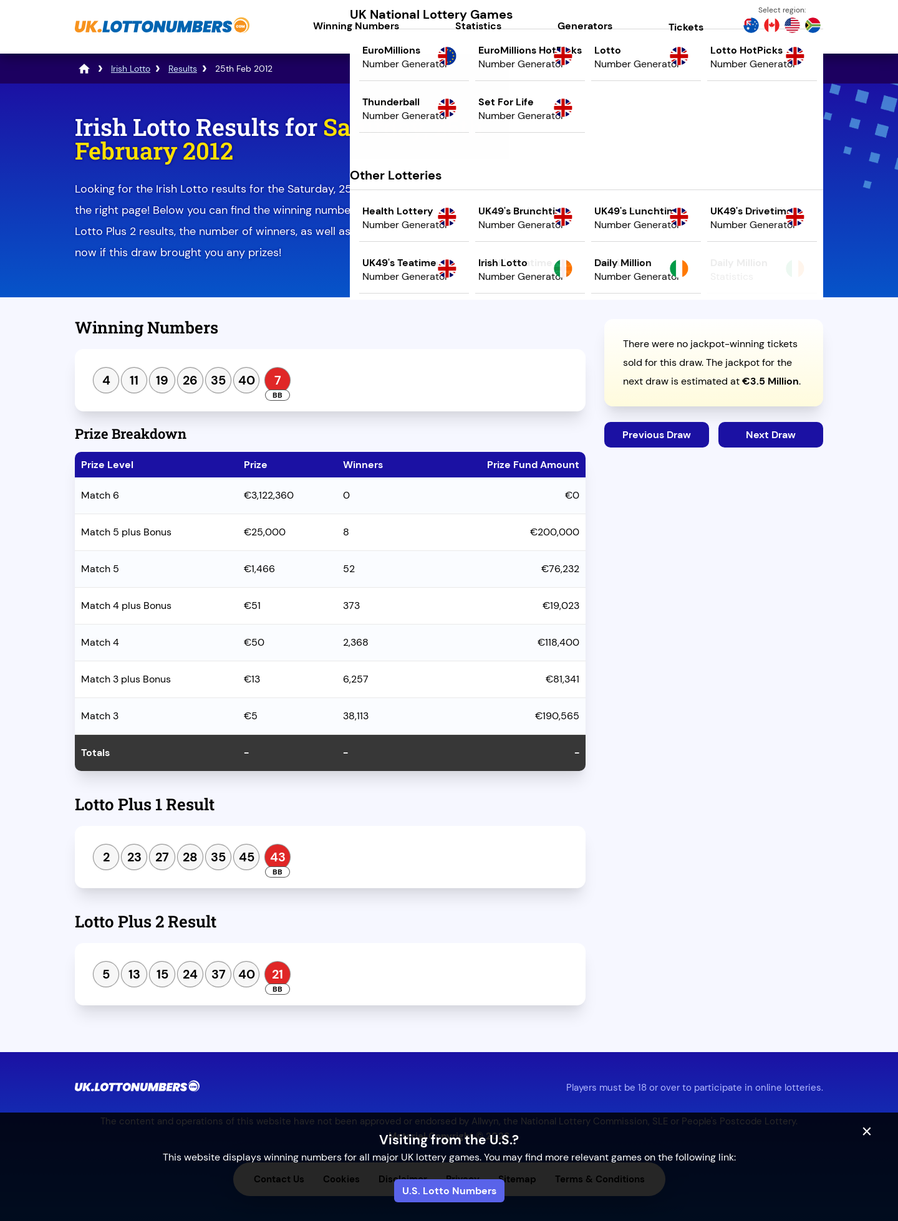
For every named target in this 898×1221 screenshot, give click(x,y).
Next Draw (771, 434)
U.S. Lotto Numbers (449, 1190)
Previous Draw (656, 434)
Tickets (686, 27)
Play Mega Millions (714, 222)
